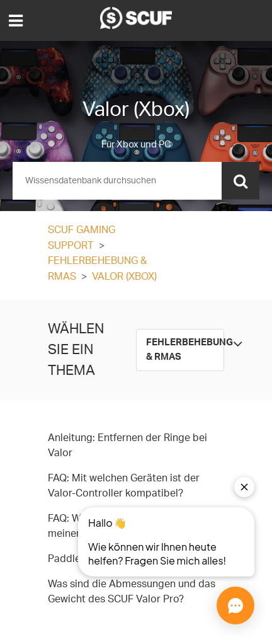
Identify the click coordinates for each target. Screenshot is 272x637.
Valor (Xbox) (124, 277)
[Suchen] (136, 181)
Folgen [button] (205, 230)
